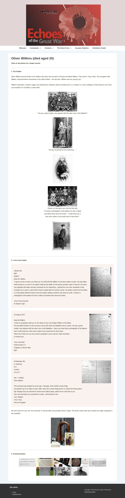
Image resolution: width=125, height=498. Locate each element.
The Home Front (64, 48)
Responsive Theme (89, 492)
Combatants (36, 48)
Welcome (22, 48)
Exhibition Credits (99, 48)
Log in (14, 492)
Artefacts (49, 48)
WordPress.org (16, 494)
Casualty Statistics (82, 48)
